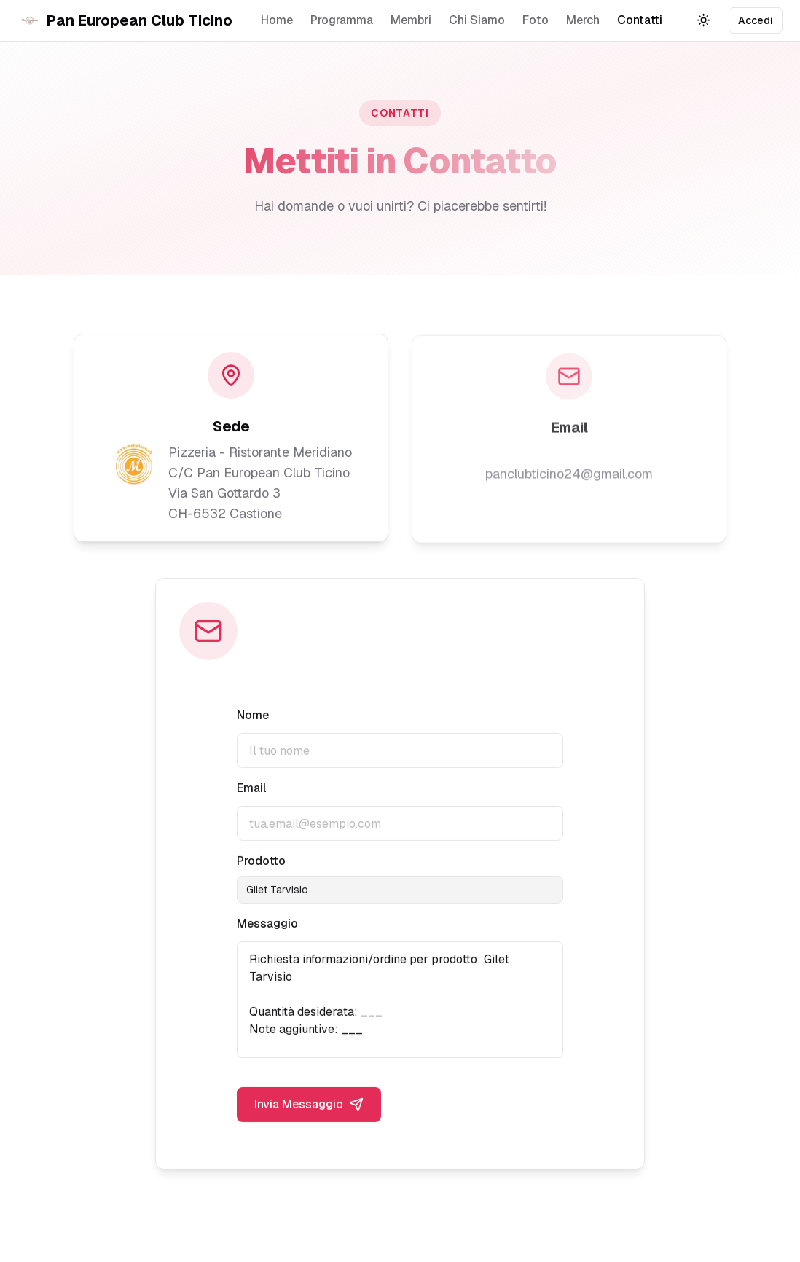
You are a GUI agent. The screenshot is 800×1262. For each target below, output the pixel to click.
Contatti (639, 20)
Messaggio (267, 925)
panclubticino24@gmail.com (569, 474)
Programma (341, 20)
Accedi (755, 20)
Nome (253, 717)
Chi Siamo (477, 20)
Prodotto (261, 863)
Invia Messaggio (309, 1107)
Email (251, 790)
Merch (583, 20)
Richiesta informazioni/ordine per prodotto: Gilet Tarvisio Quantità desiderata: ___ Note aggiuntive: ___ (400, 1002)
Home (277, 20)
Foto (535, 20)
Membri (411, 20)
